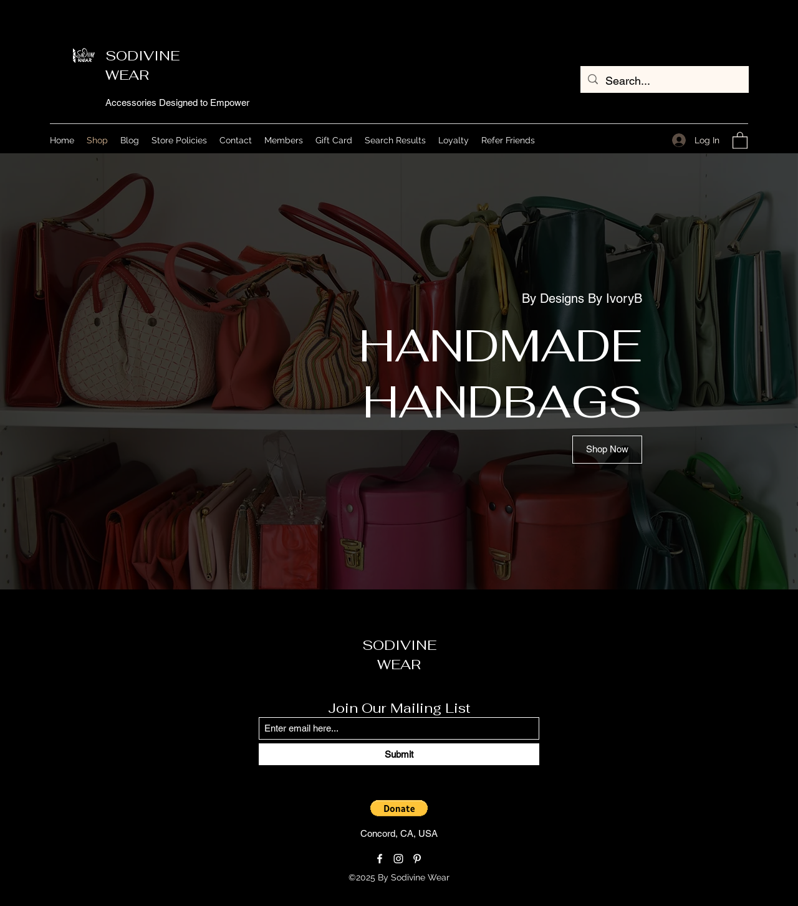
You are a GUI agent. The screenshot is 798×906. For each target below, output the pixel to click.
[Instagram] (398, 858)
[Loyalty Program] (501, 878)
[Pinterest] (417, 858)
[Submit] (399, 754)
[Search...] (664, 81)
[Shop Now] (607, 450)
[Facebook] (379, 858)
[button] (740, 140)
